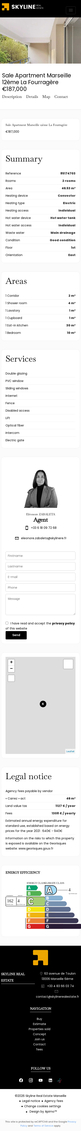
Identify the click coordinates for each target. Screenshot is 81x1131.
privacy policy (63, 623)
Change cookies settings (42, 1106)
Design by (43, 1111)
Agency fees (53, 1101)
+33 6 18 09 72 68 (44, 528)
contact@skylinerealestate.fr (57, 996)
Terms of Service (43, 1125)
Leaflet (70, 751)
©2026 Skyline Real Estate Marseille (40, 1096)
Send (16, 635)
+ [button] (11, 662)
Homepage (22, 10)
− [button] (11, 669)
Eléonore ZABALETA (40, 514)
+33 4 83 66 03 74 (60, 986)
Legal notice (31, 1101)
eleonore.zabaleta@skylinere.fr (44, 538)
